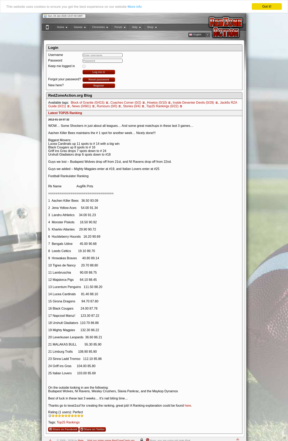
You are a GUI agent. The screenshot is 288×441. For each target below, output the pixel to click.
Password (55, 60)
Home (60, 28)
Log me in (98, 72)
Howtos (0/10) (157, 102)
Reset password (99, 79)
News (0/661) (81, 106)
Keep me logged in (61, 66)
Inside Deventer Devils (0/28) (193, 102)
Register (98, 85)
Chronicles (98, 28)
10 (81, 415)
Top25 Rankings (68, 422)
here (188, 405)
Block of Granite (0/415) (88, 102)
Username (55, 55)
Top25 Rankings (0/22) (162, 106)
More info (135, 7)
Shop (150, 28)
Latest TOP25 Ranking (65, 113)
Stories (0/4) (131, 106)
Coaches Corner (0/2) (125, 102)
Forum (117, 28)
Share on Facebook (63, 429)
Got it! (266, 6)
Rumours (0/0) (107, 106)
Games (78, 28)
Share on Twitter (93, 429)
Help (134, 28)
